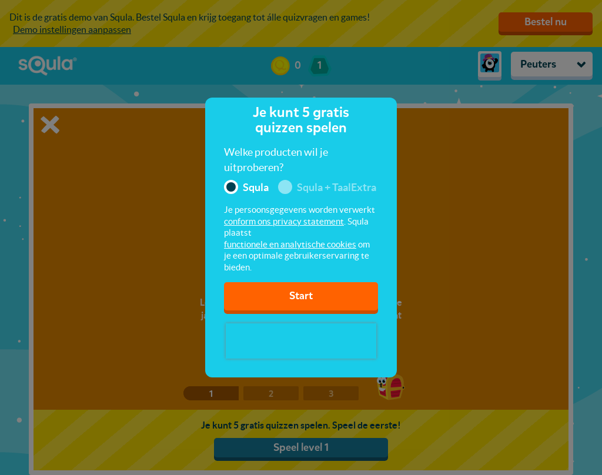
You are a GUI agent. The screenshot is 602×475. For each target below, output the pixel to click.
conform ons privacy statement (284, 221)
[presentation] (301, 341)
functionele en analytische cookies (290, 244)
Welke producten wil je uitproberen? (276, 159)
